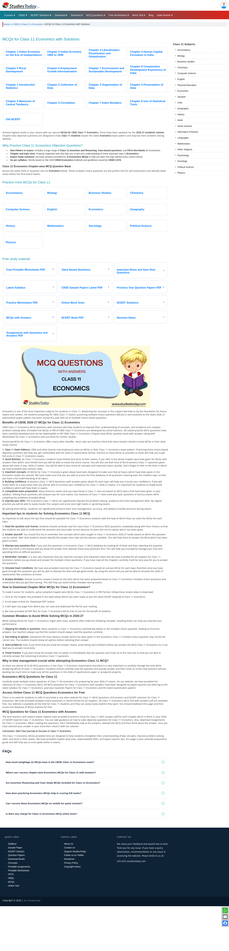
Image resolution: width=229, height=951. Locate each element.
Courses (8, 15)
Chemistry (182, 208)
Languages (183, 278)
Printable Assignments (19, 911)
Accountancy (183, 190)
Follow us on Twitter (74, 900)
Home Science (184, 267)
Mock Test (137, 15)
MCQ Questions (94, 15)
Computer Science (186, 214)
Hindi (180, 261)
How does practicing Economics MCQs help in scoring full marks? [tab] (43, 838)
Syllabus (12, 888)
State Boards (164, 15)
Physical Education (186, 226)
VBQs (11, 923)
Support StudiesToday (75, 896)
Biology (181, 196)
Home (6, 24)
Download (60, 15)
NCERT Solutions (40, 15)
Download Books (16, 904)
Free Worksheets (118, 15)
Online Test (13, 930)
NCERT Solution (16, 896)
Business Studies (186, 202)
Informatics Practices (187, 272)
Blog (151, 15)
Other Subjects (184, 290)
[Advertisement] (98, 53)
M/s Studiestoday (32, 945)
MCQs (11, 926)
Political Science (185, 308)
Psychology (183, 296)
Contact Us (69, 892)
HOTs (11, 919)
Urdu (179, 243)
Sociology (182, 302)
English (181, 220)
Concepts (12, 907)
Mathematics (183, 284)
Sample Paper (15, 892)
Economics (37, 24)
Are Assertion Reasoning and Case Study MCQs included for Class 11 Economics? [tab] (53, 827)
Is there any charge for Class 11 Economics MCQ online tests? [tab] (41, 858)
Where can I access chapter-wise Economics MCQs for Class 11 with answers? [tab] (51, 817)
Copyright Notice (72, 911)
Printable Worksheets (18, 915)
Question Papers (16, 900)
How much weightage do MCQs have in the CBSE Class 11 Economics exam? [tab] (50, 807)
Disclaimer (69, 904)
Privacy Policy (71, 907)
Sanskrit (181, 237)
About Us (68, 888)
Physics (181, 313)
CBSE (22, 15)
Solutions (76, 15)
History (181, 255)
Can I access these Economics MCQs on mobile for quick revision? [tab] (44, 848)
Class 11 (26, 24)
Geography (183, 249)
